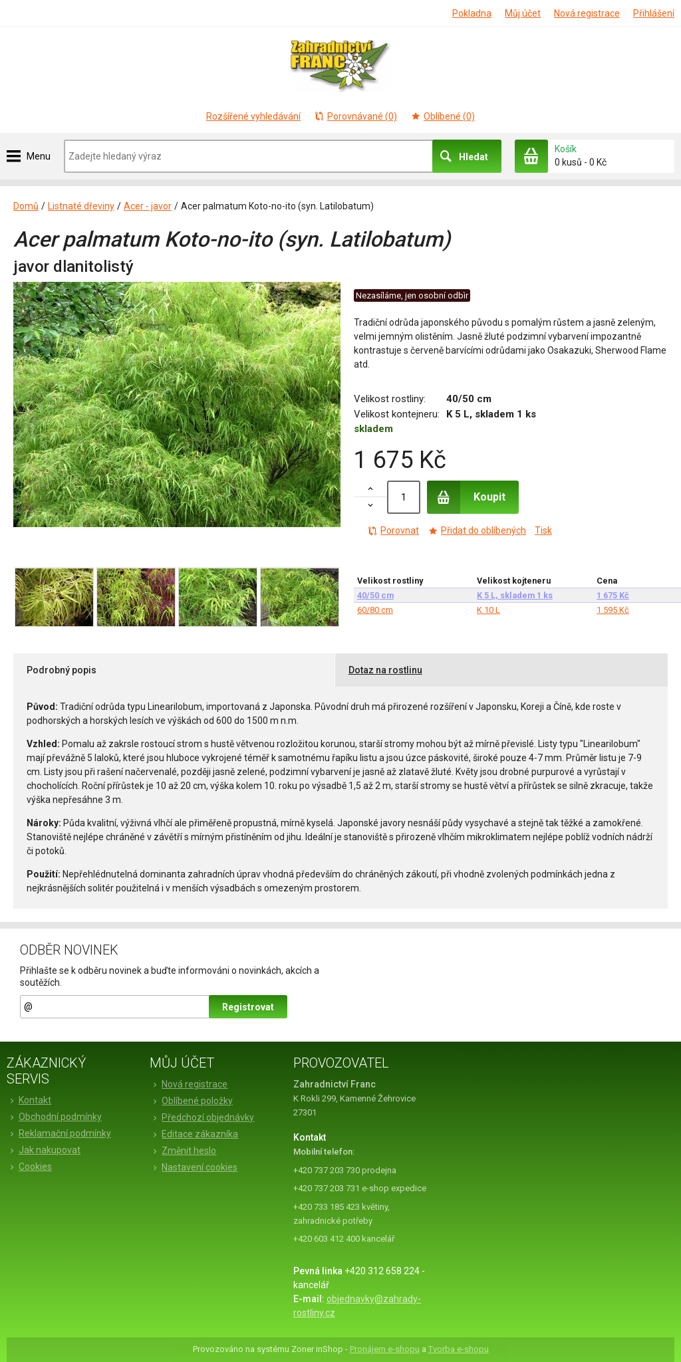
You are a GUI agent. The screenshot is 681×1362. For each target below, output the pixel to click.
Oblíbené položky (191, 1100)
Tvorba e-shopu (458, 1349)
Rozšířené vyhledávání (253, 116)
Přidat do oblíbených (477, 530)
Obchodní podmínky (54, 1116)
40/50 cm (375, 595)
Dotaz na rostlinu (385, 670)
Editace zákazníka (194, 1134)
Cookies (29, 1166)
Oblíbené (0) (442, 116)
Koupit (466, 497)
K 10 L (488, 610)
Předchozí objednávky (202, 1117)
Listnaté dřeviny (81, 206)
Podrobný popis (61, 670)
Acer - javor (148, 206)
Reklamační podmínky (59, 1133)
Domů (26, 206)
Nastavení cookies (193, 1167)
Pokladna (471, 13)
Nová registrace (587, 13)
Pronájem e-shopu (385, 1349)
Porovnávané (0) (355, 116)
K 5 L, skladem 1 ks (515, 595)
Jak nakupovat (43, 1150)
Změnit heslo (183, 1150)
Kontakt (29, 1100)
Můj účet (523, 13)
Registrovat (248, 1007)
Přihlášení (653, 13)
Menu (39, 156)
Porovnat (393, 530)
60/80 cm (375, 610)
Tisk (543, 530)
